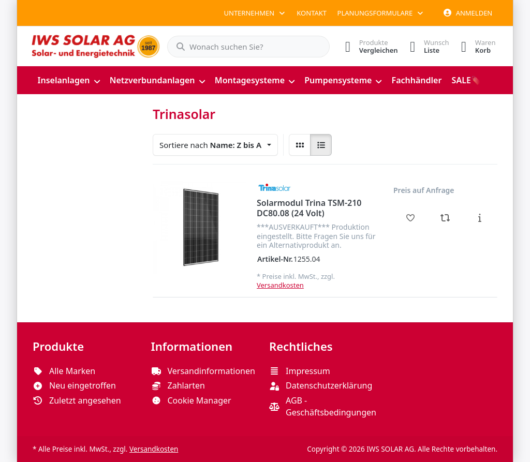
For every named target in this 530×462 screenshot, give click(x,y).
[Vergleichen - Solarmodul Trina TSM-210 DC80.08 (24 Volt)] (445, 217)
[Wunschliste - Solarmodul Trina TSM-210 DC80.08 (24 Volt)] (410, 217)
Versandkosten (280, 284)
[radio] (300, 145)
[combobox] (243, 46)
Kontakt (312, 13)
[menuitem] (69, 80)
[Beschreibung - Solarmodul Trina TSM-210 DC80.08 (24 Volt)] (479, 217)
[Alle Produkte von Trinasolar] (274, 187)
